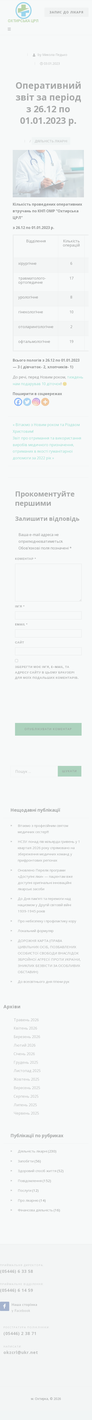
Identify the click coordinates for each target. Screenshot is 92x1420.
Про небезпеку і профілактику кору (47, 921)
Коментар (25, 559)
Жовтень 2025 (26, 1079)
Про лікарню (28, 1200)
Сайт (19, 642)
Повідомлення (30, 1180)
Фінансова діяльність (35, 1210)
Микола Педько (54, 54)
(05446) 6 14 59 (16, 1290)
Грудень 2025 (26, 1062)
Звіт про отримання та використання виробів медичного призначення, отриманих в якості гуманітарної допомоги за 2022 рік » (47, 448)
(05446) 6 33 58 (16, 1271)
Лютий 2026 (25, 1045)
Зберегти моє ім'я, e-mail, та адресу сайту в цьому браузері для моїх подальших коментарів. (47, 672)
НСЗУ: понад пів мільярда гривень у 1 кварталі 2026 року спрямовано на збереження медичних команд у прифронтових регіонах (49, 850)
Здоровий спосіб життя (37, 1170)
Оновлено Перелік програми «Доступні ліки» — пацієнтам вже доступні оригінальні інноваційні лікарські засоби (45, 879)
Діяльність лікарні (51, 141)
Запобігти (26, 1161)
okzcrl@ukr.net (20, 1352)
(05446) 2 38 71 (20, 1333)
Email (21, 624)
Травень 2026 (26, 1019)
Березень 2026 (27, 1036)
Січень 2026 (24, 1053)
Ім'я (20, 606)
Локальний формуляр (36, 930)
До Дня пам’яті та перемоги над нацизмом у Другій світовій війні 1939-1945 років (44, 904)
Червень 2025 (26, 1113)
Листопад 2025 (27, 1070)
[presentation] (34, 701)
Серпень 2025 (26, 1096)
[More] (45, 402)
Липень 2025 (25, 1104)
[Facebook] (18, 402)
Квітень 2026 (25, 1028)
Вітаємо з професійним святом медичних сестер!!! (43, 828)
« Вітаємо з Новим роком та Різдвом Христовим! (46, 428)
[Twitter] (27, 402)
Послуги (24, 1190)
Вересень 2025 (27, 1087)
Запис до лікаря (66, 12)
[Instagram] (36, 402)
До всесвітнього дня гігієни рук (43, 981)
